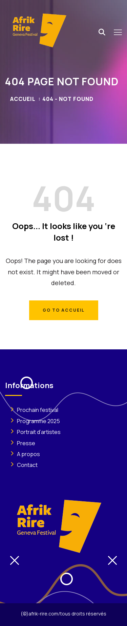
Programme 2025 (38, 421)
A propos (28, 454)
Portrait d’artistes (39, 432)
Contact (27, 465)
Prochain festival (37, 410)
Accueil (23, 99)
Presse (26, 443)
